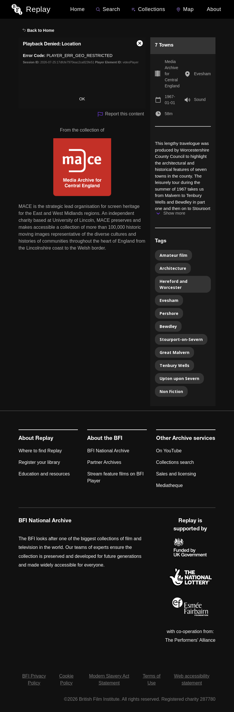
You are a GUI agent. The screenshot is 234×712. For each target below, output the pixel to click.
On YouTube (169, 450)
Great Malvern (174, 352)
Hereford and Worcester (173, 284)
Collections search (175, 462)
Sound (200, 99)
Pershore (169, 313)
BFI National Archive (108, 450)
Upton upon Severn (179, 378)
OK (82, 99)
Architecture (173, 268)
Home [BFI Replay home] (77, 9)
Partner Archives (104, 462)
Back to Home (38, 30)
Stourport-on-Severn (181, 339)
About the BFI (105, 438)
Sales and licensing (176, 473)
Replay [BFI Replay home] (38, 9)
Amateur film (173, 255)
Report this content (120, 114)
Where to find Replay (40, 450)
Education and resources (44, 473)
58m (169, 113)
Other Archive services (185, 438)
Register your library (39, 462)
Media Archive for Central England (172, 73)
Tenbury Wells (174, 365)
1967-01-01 (170, 99)
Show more (174, 213)
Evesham (202, 73)
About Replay (36, 438)
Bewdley (168, 326)
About (214, 9)
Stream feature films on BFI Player (115, 477)
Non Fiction (171, 391)
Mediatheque (169, 485)
